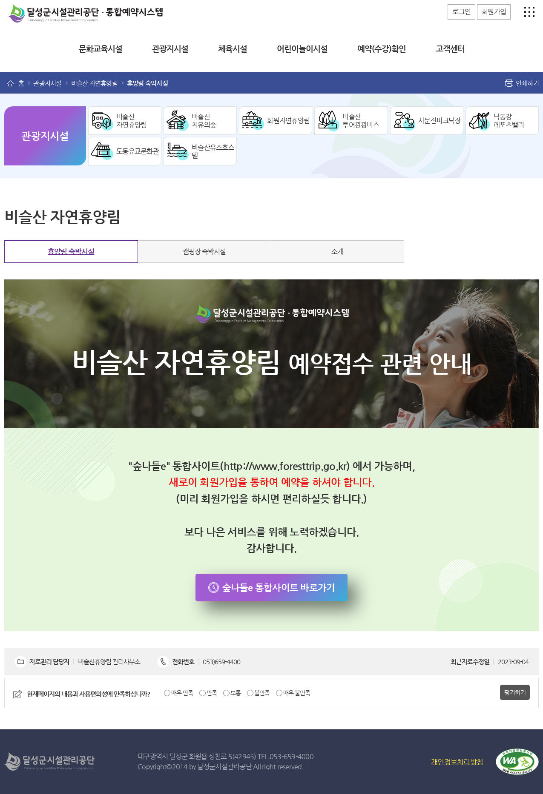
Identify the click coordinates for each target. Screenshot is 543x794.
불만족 (262, 692)
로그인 (461, 12)
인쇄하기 (527, 83)
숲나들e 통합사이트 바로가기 (278, 587)
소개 (337, 252)
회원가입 (494, 12)
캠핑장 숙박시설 (204, 252)
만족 (212, 692)
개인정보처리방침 (457, 761)
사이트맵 (527, 12)
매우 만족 (182, 692)
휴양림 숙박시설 (71, 251)
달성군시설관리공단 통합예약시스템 (58, 8)
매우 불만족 (296, 692)
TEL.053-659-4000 (285, 756)
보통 (235, 692)
